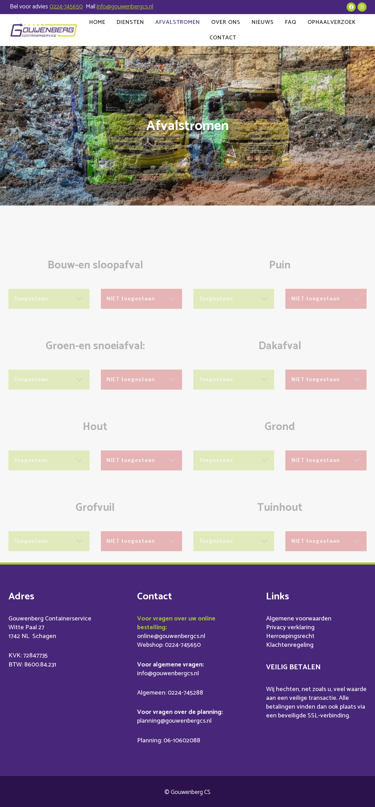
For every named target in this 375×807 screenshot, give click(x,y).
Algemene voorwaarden (298, 617)
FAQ (290, 22)
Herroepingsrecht (290, 635)
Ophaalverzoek (332, 22)
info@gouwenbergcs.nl (125, 7)
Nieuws (263, 22)
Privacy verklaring (290, 626)
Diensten (130, 22)
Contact (222, 38)
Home (97, 22)
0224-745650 (66, 7)
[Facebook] (351, 7)
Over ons (225, 22)
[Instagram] (362, 7)
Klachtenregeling (289, 644)
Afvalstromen (177, 22)
